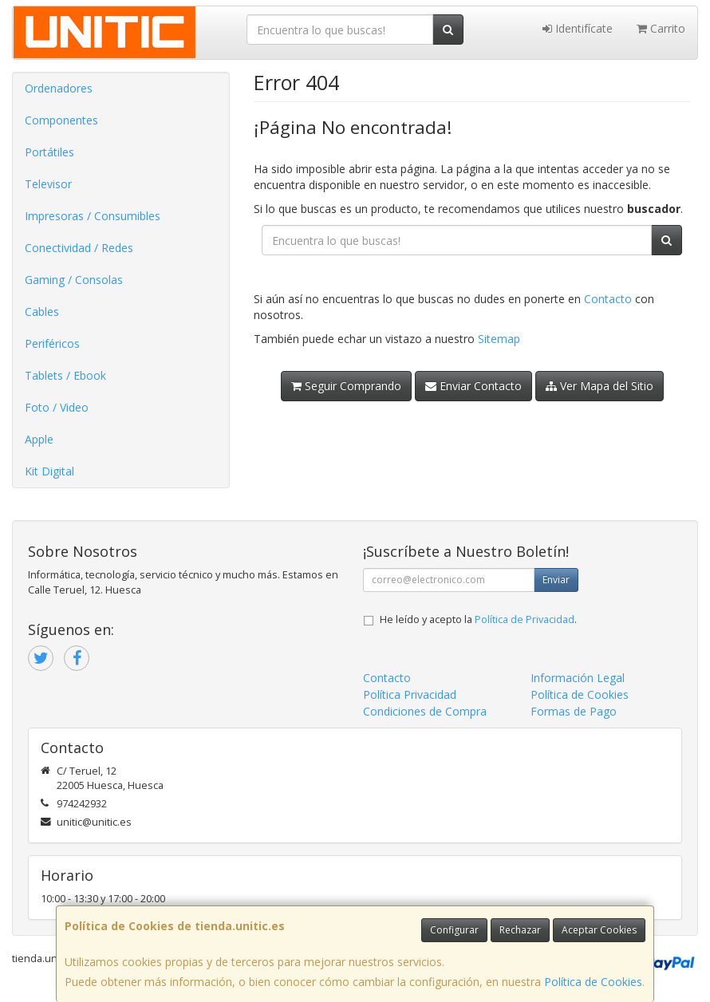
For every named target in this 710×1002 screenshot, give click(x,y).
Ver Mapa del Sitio (599, 385)
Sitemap (499, 338)
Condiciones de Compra (425, 711)
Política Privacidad (409, 694)
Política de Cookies (593, 981)
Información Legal (578, 677)
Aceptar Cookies (599, 930)
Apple (39, 439)
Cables (42, 311)
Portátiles (49, 152)
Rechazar (520, 930)
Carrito (661, 28)
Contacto (608, 298)
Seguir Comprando (346, 385)
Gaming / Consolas (74, 279)
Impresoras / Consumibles (92, 215)
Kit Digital (49, 471)
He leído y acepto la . (478, 619)
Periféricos (52, 343)
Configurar (454, 930)
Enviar (556, 579)
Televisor (48, 183)
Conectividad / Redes (79, 247)
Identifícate (577, 28)
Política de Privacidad (524, 619)
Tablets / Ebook (65, 375)
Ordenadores (59, 88)
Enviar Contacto (473, 385)
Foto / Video (57, 407)
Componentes (61, 120)
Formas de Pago (574, 711)
